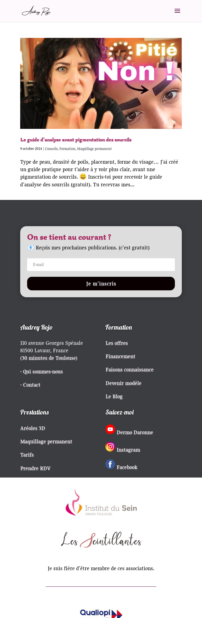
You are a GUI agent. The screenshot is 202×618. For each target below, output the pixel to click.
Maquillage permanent (94, 148)
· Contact (30, 384)
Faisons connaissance (129, 369)
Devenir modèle (123, 383)
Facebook (127, 467)
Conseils (51, 148)
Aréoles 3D (32, 428)
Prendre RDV (35, 468)
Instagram (128, 449)
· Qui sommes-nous (41, 371)
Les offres (116, 343)
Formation (67, 148)
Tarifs (27, 454)
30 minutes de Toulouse (49, 357)
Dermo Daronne (134, 432)
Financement (120, 356)
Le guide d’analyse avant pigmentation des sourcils (75, 139)
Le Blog (114, 396)
